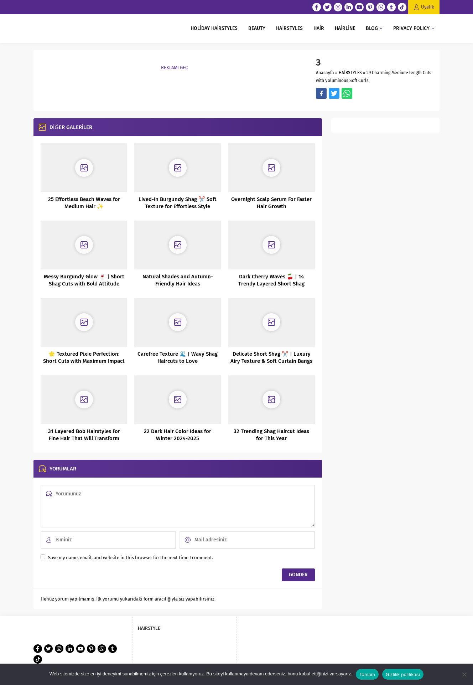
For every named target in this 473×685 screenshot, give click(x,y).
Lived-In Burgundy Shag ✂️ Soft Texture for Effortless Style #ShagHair (178, 206)
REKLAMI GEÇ (174, 67)
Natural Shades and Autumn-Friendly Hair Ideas (177, 280)
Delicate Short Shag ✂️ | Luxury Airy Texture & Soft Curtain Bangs (271, 357)
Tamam (367, 674)
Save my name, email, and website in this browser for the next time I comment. (130, 557)
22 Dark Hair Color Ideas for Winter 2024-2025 (177, 435)
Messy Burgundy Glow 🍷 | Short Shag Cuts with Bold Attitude (84, 280)
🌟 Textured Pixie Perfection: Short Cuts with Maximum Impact (84, 357)
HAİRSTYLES (350, 72)
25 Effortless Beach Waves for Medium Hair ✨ (84, 203)
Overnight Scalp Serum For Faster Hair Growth (271, 203)
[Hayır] (464, 674)
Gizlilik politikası (403, 674)
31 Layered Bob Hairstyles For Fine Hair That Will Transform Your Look (84, 438)
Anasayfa (325, 72)
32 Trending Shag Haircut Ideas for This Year (271, 435)
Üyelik (427, 7)
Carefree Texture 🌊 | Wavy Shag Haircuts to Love (177, 357)
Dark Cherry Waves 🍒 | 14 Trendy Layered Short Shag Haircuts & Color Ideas (271, 283)
